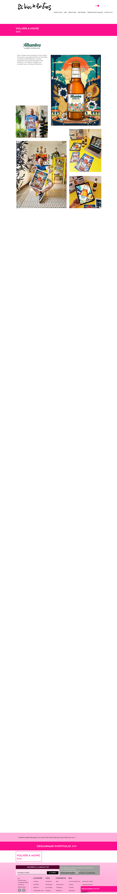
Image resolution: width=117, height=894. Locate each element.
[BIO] (23, 878)
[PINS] (61, 881)
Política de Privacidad (68, 873)
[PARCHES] (49, 890)
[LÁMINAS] (38, 881)
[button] (21, 887)
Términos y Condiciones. (87, 873)
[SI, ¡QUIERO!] (52, 872)
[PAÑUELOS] (61, 890)
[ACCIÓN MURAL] (23, 880)
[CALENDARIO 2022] (38, 890)
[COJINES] (74, 887)
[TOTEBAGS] (61, 887)
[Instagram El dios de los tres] (19, 890)
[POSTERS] (38, 884)
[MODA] (48, 878)
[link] (97, 6)
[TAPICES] (74, 884)
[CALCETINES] (49, 887)
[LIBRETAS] (38, 887)
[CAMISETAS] (49, 881)
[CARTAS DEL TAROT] (87, 881)
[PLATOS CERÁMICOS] (74, 881)
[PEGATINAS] (74, 890)
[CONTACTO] (23, 885)
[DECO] (70, 878)
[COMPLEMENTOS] (61, 878)
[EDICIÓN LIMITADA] (87, 884)
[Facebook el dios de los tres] (23, 890)
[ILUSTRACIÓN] (39, 878)
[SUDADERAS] (49, 884)
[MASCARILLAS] (61, 884)
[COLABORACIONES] (23, 882)
